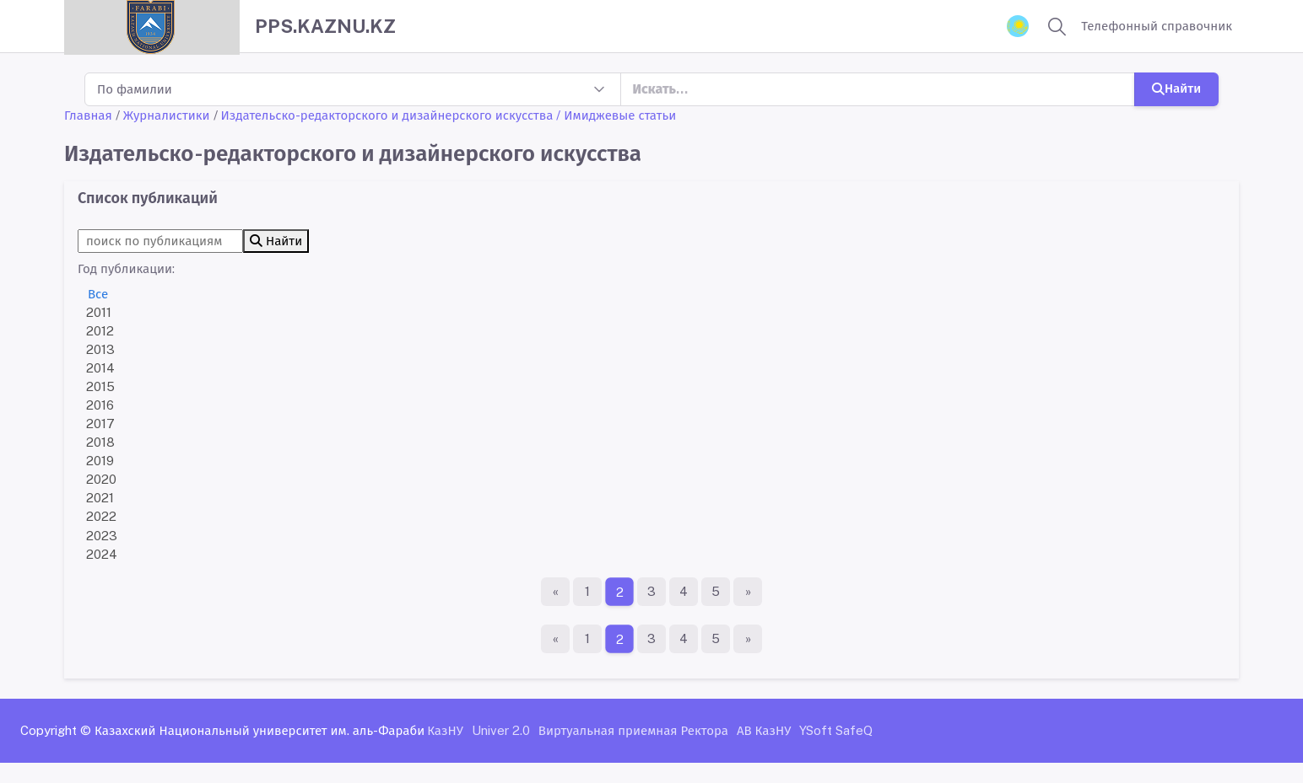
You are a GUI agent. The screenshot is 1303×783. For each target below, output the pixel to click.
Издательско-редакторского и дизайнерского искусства (387, 115)
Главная (88, 115)
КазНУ (445, 730)
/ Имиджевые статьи (616, 115)
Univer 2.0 (501, 730)
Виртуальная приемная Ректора (633, 730)
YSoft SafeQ (836, 730)
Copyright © (55, 730)
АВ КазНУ (764, 730)
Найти (1176, 88)
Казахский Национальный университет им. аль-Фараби (259, 730)
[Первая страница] (555, 591)
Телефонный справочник (1156, 26)
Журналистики (166, 115)
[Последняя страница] (747, 591)
